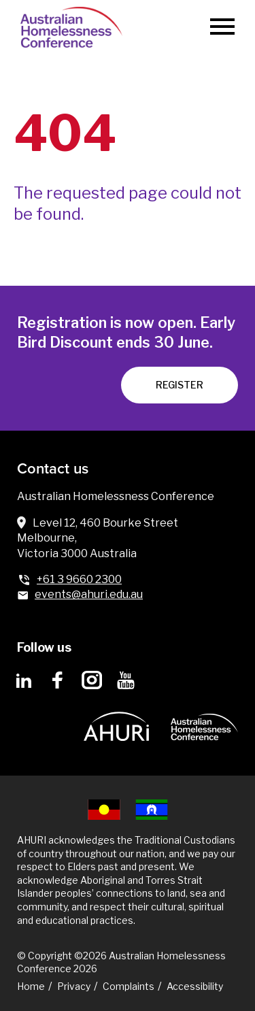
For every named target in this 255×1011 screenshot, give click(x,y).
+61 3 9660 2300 (79, 579)
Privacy (73, 986)
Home (31, 986)
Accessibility (195, 986)
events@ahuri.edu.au (89, 594)
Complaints (128, 986)
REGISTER (179, 385)
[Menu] (222, 27)
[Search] (181, 27)
